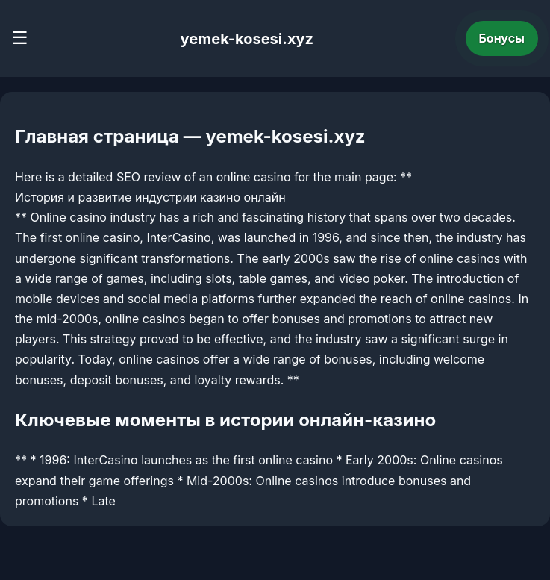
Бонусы (502, 38)
